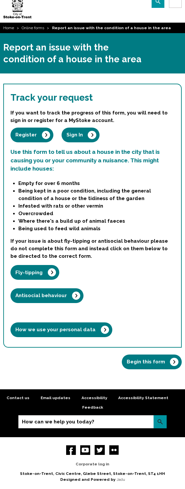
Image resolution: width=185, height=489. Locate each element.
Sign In (74, 135)
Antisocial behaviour (41, 295)
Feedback (92, 407)
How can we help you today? (58, 422)
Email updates (55, 398)
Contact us (18, 398)
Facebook (71, 450)
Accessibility (94, 398)
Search (160, 421)
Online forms (33, 28)
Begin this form (146, 362)
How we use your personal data (55, 330)
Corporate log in (92, 464)
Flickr (114, 450)
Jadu (121, 479)
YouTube (85, 450)
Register (26, 135)
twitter (100, 450)
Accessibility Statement (143, 398)
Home (8, 28)
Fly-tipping (29, 272)
